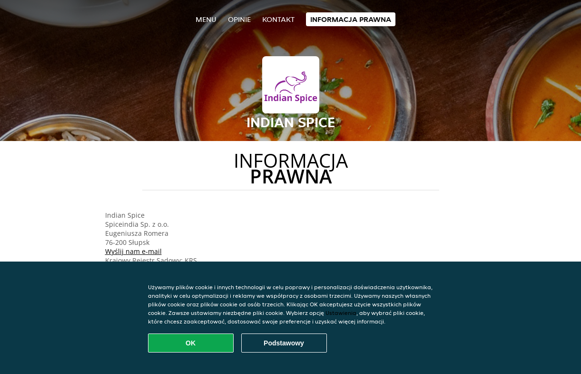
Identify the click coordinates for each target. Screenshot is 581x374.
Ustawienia (340, 312)
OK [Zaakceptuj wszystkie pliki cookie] (191, 343)
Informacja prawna (350, 19)
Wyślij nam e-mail (133, 251)
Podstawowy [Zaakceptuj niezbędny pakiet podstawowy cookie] (284, 343)
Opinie (239, 19)
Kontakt (278, 19)
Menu (206, 19)
